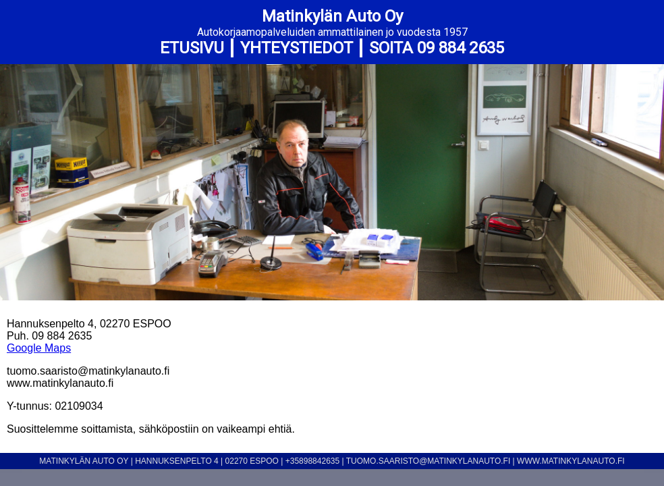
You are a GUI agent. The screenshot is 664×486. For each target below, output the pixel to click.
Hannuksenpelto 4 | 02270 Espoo (208, 461)
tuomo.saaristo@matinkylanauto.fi (428, 461)
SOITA (436, 47)
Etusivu (192, 47)
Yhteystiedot (296, 47)
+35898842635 (312, 461)
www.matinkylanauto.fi (571, 461)
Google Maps (39, 348)
